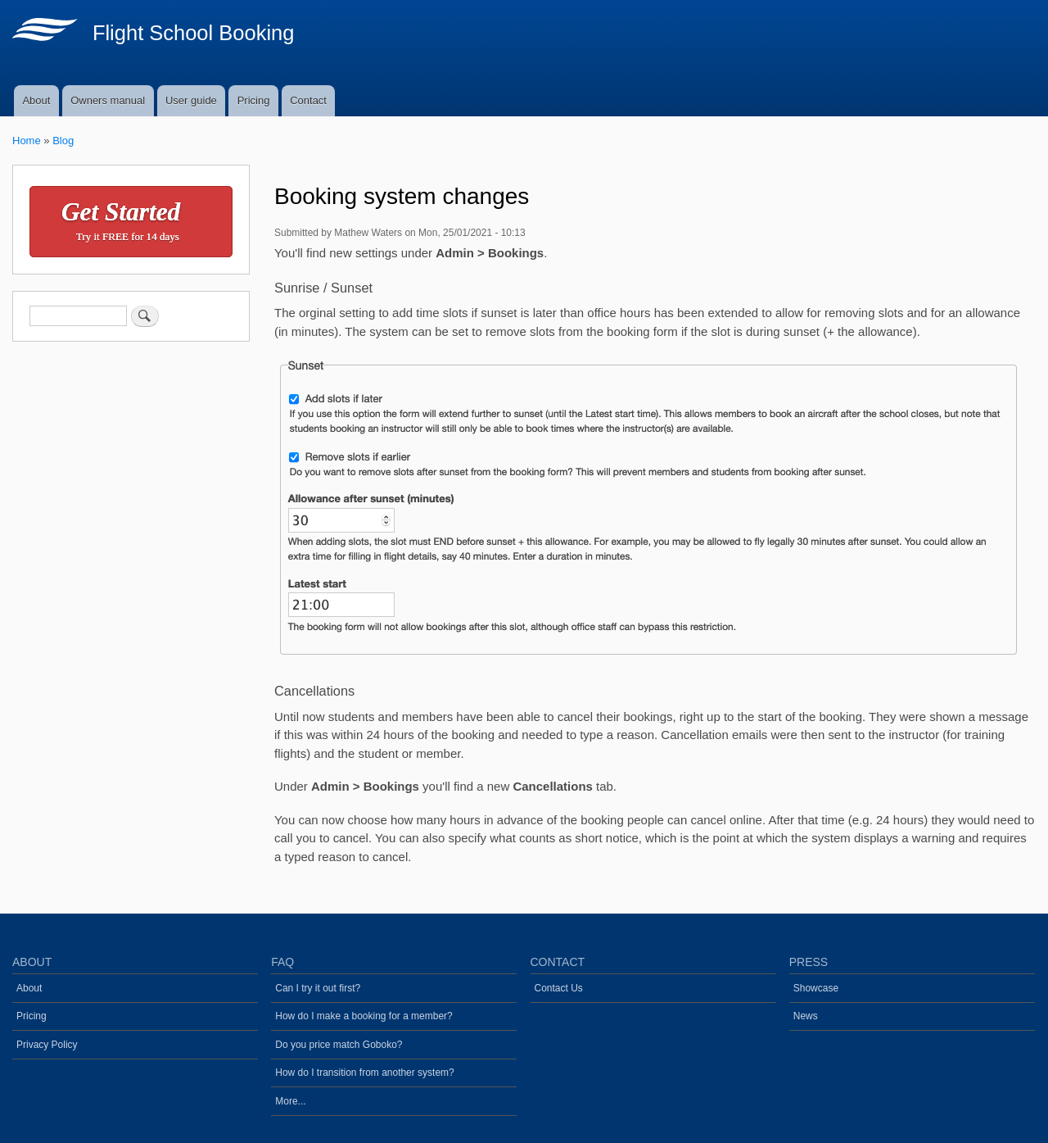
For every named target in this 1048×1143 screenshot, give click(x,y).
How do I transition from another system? (364, 1072)
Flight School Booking (194, 32)
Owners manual (107, 100)
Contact (308, 100)
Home (26, 140)
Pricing (253, 100)
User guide (191, 100)
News (805, 1016)
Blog (63, 140)
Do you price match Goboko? (338, 1044)
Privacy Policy (47, 1044)
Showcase (815, 988)
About (36, 100)
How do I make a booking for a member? (364, 1016)
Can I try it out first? (317, 988)
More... (290, 1101)
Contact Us (559, 988)
